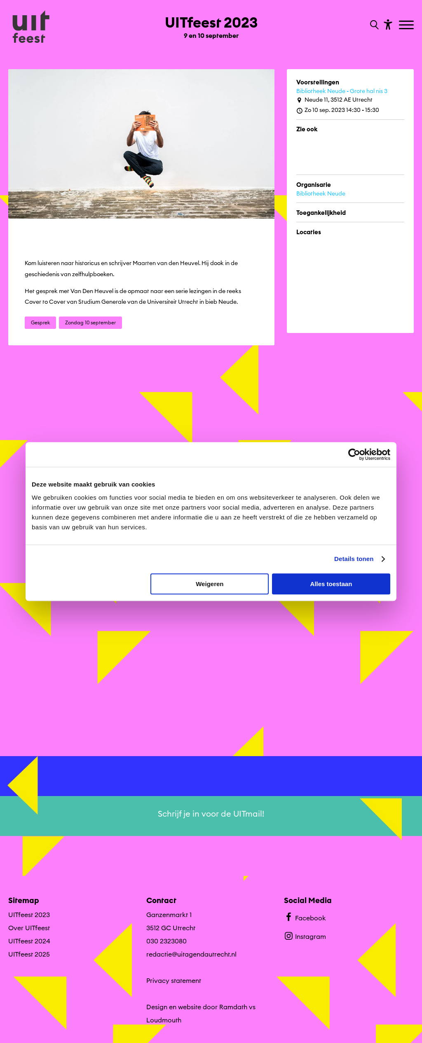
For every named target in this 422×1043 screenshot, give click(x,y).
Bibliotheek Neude (320, 193)
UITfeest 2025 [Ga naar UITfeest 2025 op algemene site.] (29, 954)
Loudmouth (163, 1020)
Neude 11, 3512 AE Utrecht (334, 99)
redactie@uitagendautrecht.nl (191, 954)
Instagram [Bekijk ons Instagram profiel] (305, 935)
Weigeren (209, 583)
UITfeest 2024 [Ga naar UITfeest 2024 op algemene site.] (29, 941)
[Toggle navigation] (407, 25)
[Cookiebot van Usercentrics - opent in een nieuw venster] (354, 454)
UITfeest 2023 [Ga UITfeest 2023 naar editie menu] (29, 914)
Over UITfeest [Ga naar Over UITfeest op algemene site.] (29, 928)
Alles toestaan (331, 583)
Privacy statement (173, 980)
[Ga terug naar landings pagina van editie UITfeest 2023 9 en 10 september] (211, 24)
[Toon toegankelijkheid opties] (387, 24)
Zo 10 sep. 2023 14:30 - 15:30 (337, 110)
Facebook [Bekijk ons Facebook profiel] (305, 917)
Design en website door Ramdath (196, 1007)
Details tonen (353, 558)
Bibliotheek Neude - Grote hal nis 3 (341, 91)
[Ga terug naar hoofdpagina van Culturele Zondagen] (31, 27)
